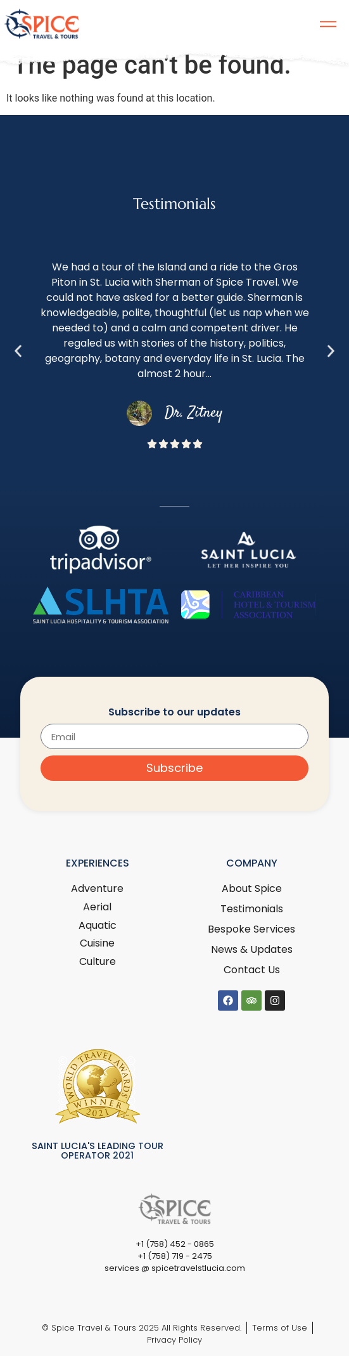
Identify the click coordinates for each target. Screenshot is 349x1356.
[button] (18, 351)
